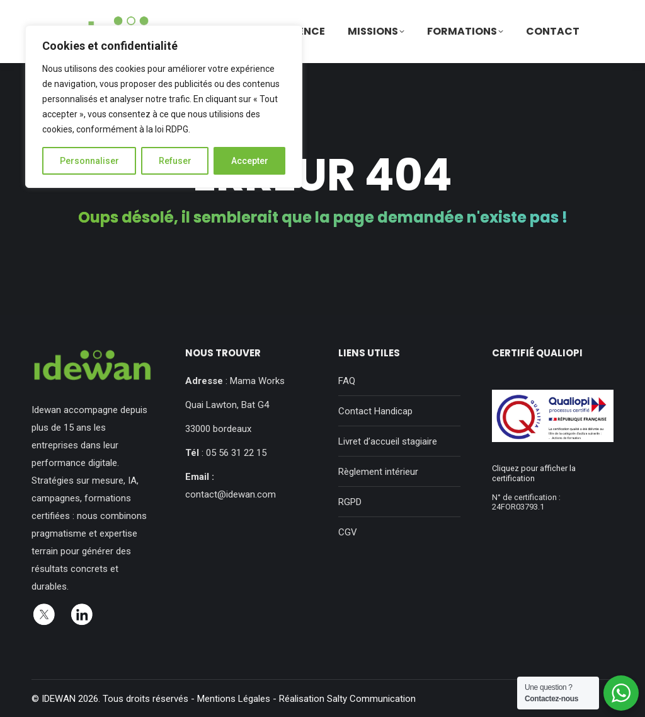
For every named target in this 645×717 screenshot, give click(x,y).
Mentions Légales (233, 698)
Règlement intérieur (378, 471)
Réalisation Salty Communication (347, 698)
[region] (163, 106)
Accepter (249, 161)
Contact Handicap (375, 411)
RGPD (350, 502)
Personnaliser (89, 161)
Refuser (175, 161)
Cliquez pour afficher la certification (534, 472)
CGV (347, 532)
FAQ (346, 381)
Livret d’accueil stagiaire (387, 441)
